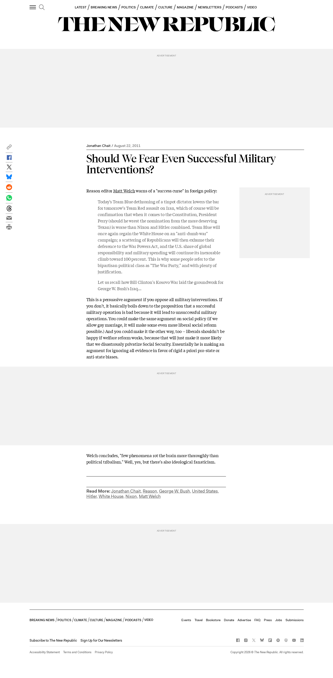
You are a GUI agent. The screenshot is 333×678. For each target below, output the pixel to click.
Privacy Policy (104, 652)
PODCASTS (234, 7)
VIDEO (252, 7)
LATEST (80, 7)
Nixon (131, 496)
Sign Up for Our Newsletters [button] (101, 640)
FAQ (257, 620)
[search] (41, 7)
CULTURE (165, 7)
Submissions (294, 620)
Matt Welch (124, 191)
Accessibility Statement (45, 652)
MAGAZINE (185, 7)
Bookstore (213, 620)
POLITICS (128, 7)
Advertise (244, 620)
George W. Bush (174, 491)
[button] (9, 148)
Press (268, 620)
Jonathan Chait (98, 145)
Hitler (91, 496)
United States (205, 491)
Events (186, 620)
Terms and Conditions (77, 652)
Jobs (278, 620)
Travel (199, 620)
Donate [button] (229, 620)
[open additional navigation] (33, 7)
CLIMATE (147, 7)
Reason (150, 491)
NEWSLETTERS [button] (209, 7)
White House (111, 496)
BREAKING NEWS (104, 7)
